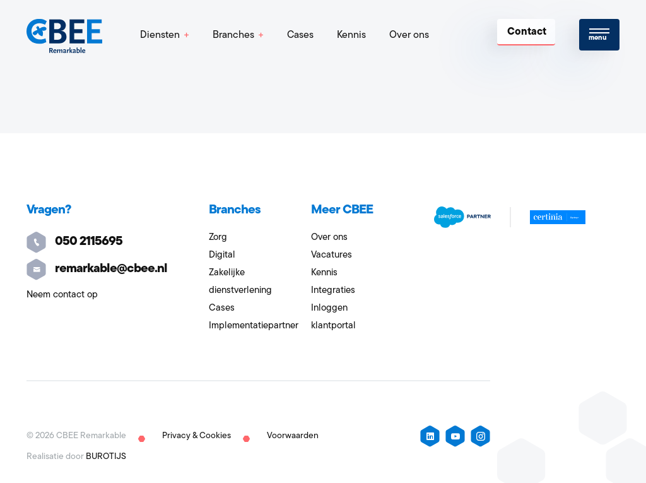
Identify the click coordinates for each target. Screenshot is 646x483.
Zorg (218, 237)
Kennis (351, 35)
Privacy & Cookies (196, 436)
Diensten (160, 35)
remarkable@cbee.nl (96, 269)
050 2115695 (74, 242)
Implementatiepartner (253, 326)
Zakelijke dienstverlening (240, 281)
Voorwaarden (293, 436)
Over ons (409, 35)
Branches (233, 35)
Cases (300, 35)
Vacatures (331, 255)
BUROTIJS (106, 457)
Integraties (333, 290)
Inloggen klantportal (333, 317)
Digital (222, 255)
